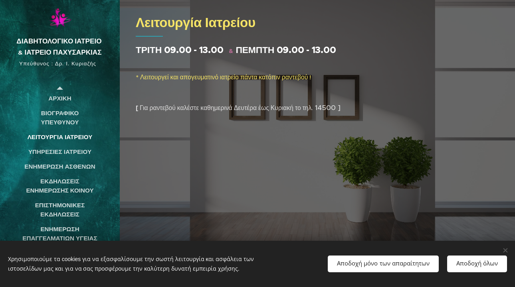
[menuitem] (59, 98)
